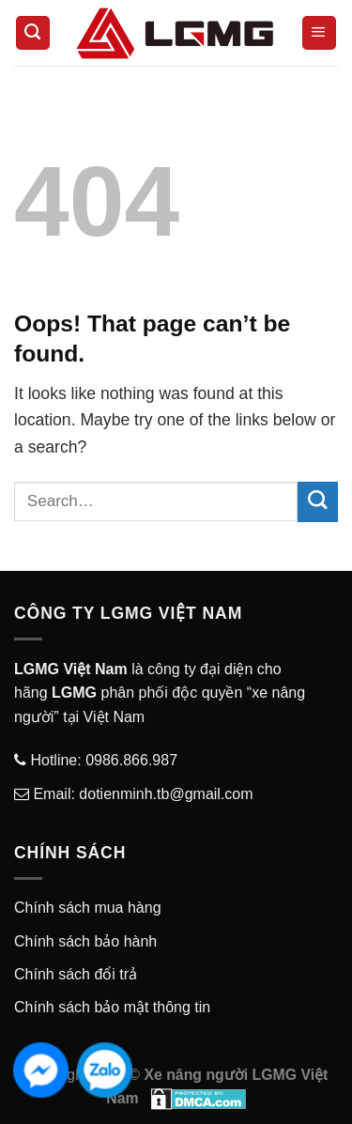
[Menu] (319, 33)
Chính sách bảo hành (85, 941)
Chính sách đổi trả (75, 974)
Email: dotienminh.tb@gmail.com (141, 794)
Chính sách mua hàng (87, 908)
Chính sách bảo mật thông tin (112, 1007)
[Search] (33, 33)
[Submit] (318, 502)
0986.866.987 (129, 760)
